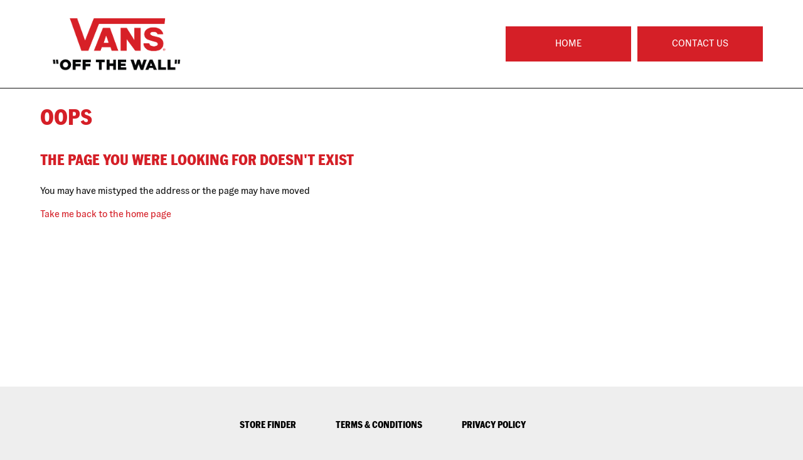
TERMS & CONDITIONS (379, 425)
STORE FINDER (268, 425)
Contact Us (700, 43)
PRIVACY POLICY (494, 425)
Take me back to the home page (105, 214)
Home (568, 43)
